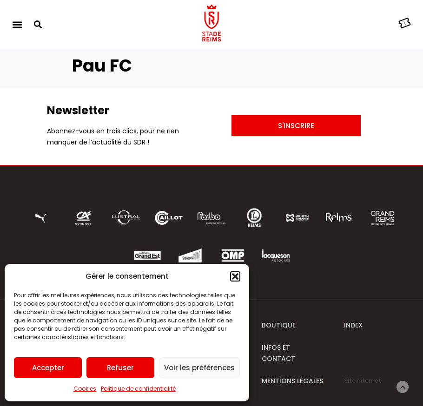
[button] (235, 276)
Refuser (120, 368)
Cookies (84, 389)
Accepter (48, 368)
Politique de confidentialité (138, 389)
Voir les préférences (199, 368)
